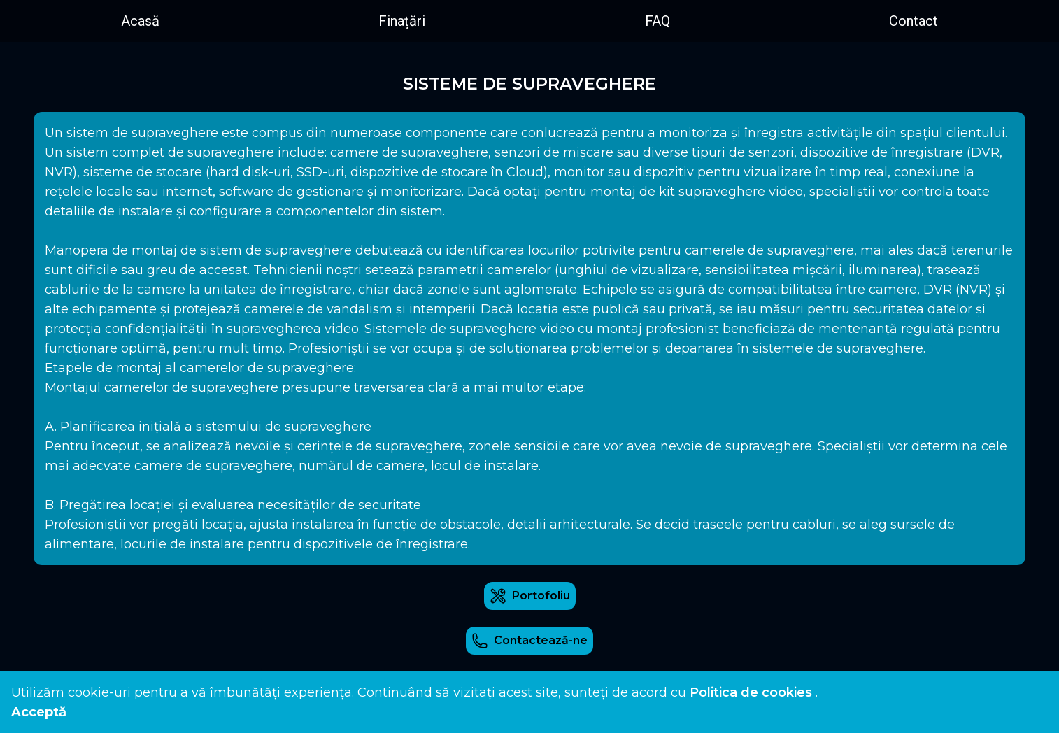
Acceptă (38, 712)
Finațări (401, 21)
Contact (913, 21)
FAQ (657, 21)
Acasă (140, 21)
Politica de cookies (751, 692)
